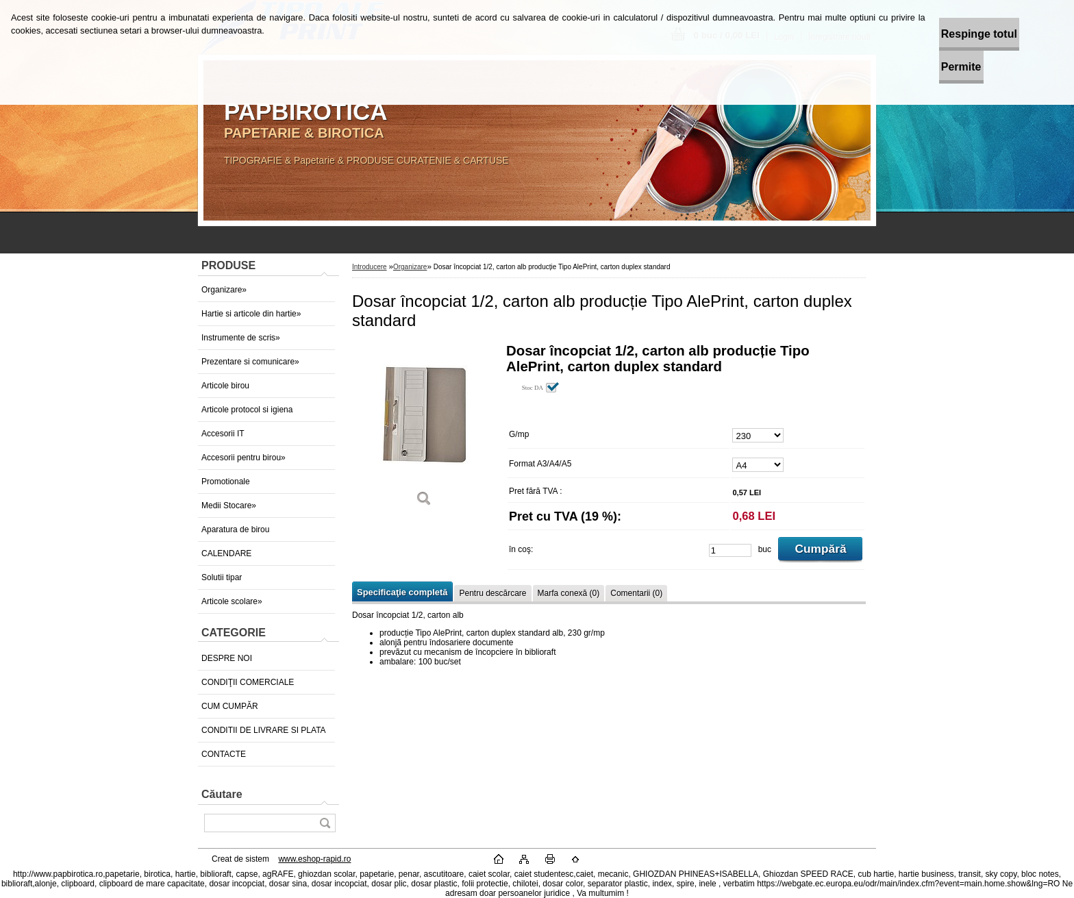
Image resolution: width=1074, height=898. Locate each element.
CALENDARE (226, 553)
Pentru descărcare (492, 593)
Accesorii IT (223, 433)
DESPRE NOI (226, 658)
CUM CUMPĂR (229, 706)
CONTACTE (223, 754)
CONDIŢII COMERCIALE (247, 682)
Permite (926, 67)
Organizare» (224, 290)
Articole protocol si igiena (246, 409)
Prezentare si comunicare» (250, 361)
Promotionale (225, 481)
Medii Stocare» (228, 505)
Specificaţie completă (402, 592)
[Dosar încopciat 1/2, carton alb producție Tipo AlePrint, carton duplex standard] (424, 430)
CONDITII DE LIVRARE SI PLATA (263, 730)
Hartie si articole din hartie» (251, 314)
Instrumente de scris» (240, 337)
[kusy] (730, 550)
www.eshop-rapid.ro (314, 859)
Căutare (221, 794)
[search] (325, 823)
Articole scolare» (231, 601)
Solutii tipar (221, 577)
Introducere (369, 267)
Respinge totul (944, 34)
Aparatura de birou (235, 529)
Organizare (410, 267)
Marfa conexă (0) (569, 593)
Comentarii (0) (636, 593)
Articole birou (225, 385)
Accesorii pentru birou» (243, 457)
